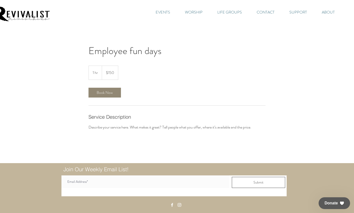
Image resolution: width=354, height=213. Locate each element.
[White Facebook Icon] (172, 204)
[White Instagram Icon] (179, 204)
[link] (104, 93)
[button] (334, 203)
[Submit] (258, 182)
